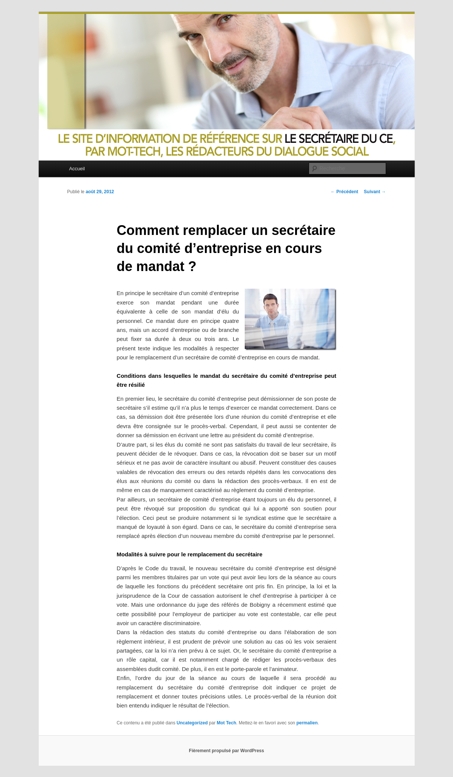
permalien (307, 723)
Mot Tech (226, 723)
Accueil (77, 168)
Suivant (375, 191)
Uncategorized (192, 723)
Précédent (344, 191)
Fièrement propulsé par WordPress (226, 750)
